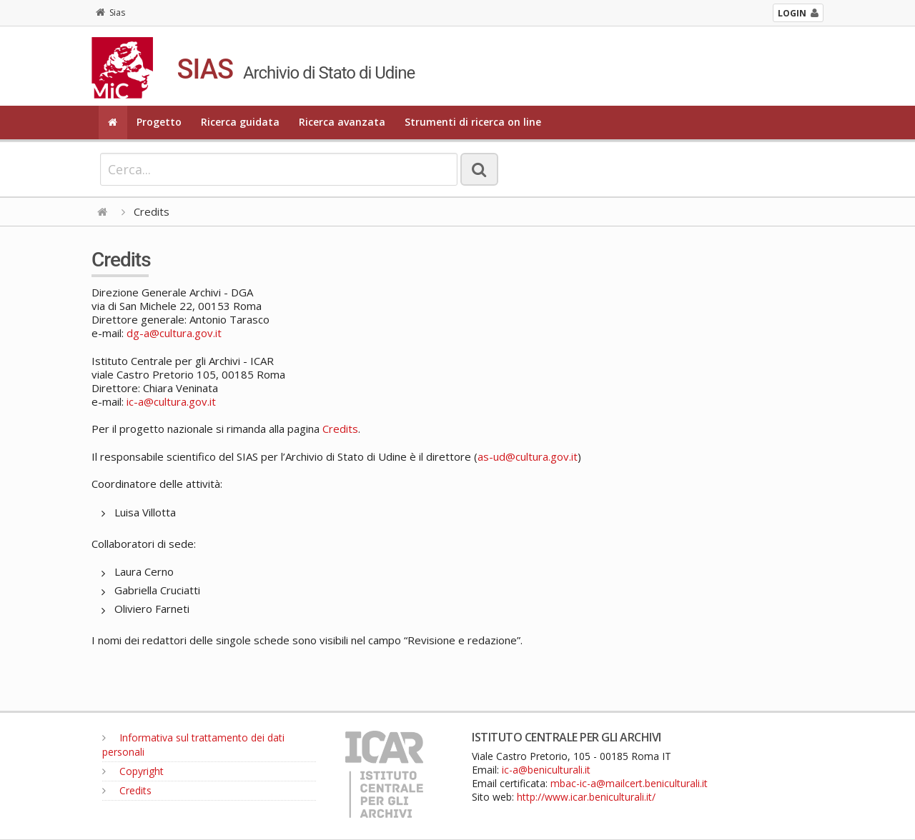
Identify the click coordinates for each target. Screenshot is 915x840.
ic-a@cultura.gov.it (171, 401)
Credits (340, 428)
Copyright (133, 771)
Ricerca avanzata (342, 122)
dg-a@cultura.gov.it (174, 333)
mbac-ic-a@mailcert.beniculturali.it (629, 783)
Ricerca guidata (240, 122)
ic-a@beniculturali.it (546, 769)
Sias (110, 12)
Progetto (159, 122)
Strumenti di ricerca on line (473, 122)
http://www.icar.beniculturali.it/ (586, 797)
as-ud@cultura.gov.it (528, 456)
